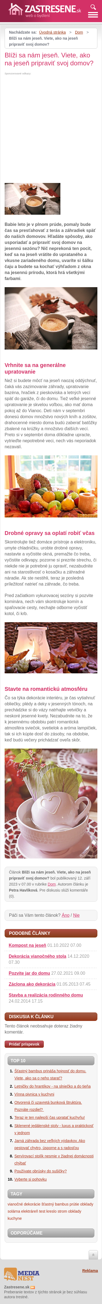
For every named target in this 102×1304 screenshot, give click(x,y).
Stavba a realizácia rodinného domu (46, 995)
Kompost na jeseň (27, 945)
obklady (86, 1204)
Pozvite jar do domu (29, 973)
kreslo (51, 1211)
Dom (79, 32)
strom (62, 1211)
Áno (65, 915)
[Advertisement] (51, 129)
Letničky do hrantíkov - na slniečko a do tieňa (52, 1086)
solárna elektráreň (23, 1211)
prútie (74, 1204)
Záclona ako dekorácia (32, 984)
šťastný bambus (55, 1204)
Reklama (90, 1270)
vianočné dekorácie (24, 1204)
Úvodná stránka (52, 32)
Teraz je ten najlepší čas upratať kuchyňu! (49, 1117)
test (42, 1211)
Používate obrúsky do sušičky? (40, 1171)
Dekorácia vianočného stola (37, 956)
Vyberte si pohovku (30, 1179)
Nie (76, 915)
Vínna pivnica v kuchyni (34, 1094)
